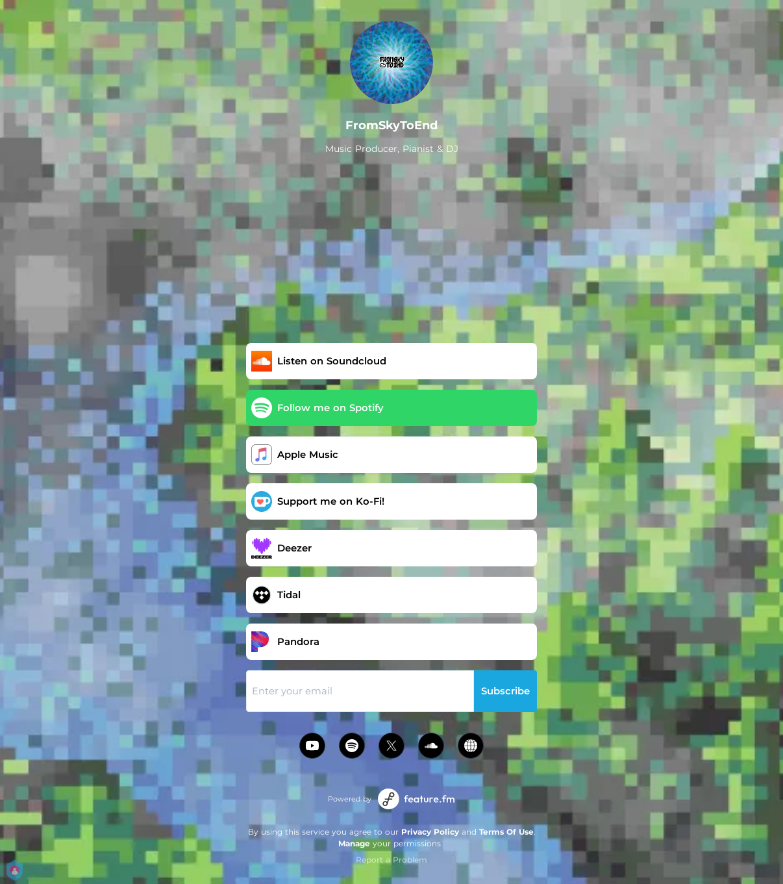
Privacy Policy (430, 832)
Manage (354, 843)
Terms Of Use (506, 832)
